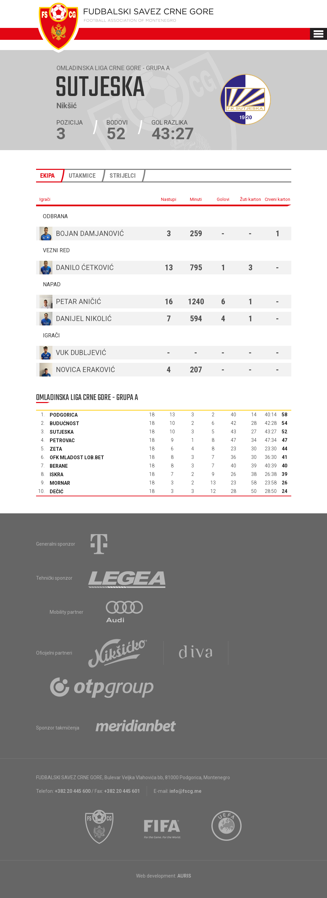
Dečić (56, 491)
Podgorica (64, 415)
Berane (59, 466)
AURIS (184, 876)
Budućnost (64, 423)
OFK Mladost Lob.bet (77, 457)
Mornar (60, 483)
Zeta (56, 449)
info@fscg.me (185, 791)
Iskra (56, 474)
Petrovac (62, 440)
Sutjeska (61, 432)
